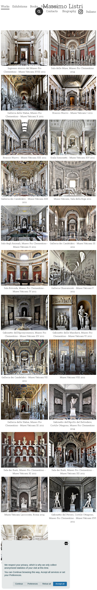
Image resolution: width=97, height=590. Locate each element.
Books (34, 6)
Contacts (52, 11)
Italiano (91, 11)
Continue (19, 584)
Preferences (33, 584)
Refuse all (46, 584)
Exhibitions (19, 6)
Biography (69, 11)
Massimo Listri (63, 6)
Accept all (59, 584)
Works (5, 6)
